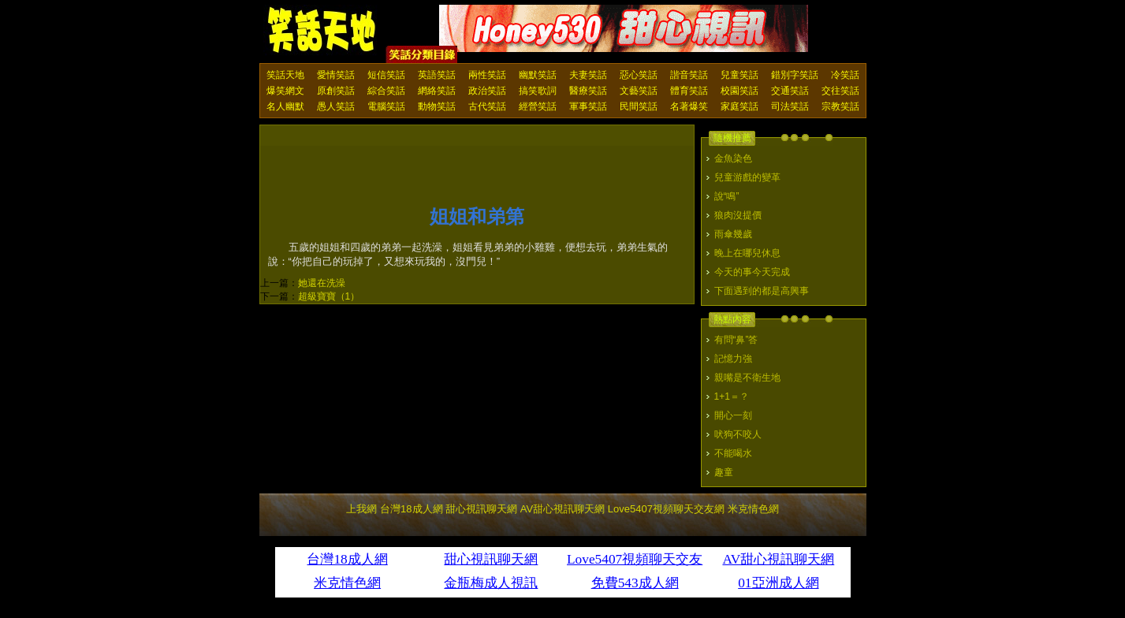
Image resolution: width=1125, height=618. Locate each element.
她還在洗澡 (321, 283)
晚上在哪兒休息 (747, 253)
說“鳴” (726, 196)
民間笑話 (638, 106)
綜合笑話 (386, 90)
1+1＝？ (731, 396)
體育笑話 (689, 90)
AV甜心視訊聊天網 (562, 509)
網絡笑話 (437, 90)
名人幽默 (285, 106)
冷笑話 (845, 74)
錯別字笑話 (794, 74)
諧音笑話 (689, 74)
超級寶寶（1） (329, 296)
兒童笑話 (739, 74)
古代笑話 (487, 106)
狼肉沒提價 (738, 215)
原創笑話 (336, 90)
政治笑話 (487, 90)
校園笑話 (739, 90)
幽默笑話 (538, 74)
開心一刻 (733, 415)
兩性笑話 (487, 74)
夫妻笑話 (588, 74)
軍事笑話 (588, 106)
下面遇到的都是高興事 (761, 290)
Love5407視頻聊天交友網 (666, 509)
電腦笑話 (386, 106)
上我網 (361, 509)
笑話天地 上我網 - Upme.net (322, 31)
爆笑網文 (285, 90)
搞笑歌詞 (538, 90)
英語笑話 (437, 74)
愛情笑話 (336, 74)
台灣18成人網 (411, 509)
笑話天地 (285, 74)
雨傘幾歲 (733, 234)
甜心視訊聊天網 (481, 509)
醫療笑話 (588, 90)
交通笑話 (790, 90)
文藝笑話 (638, 90)
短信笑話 (386, 74)
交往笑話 (840, 90)
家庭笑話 (739, 106)
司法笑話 (790, 106)
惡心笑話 (638, 74)
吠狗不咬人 (738, 434)
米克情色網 (753, 509)
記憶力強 (733, 358)
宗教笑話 (840, 106)
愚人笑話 (336, 106)
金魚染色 (733, 158)
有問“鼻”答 (736, 339)
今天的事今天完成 (752, 271)
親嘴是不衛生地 (747, 377)
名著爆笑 (689, 106)
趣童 (723, 472)
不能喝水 (733, 453)
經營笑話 (538, 106)
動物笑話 (437, 106)
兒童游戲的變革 (747, 177)
